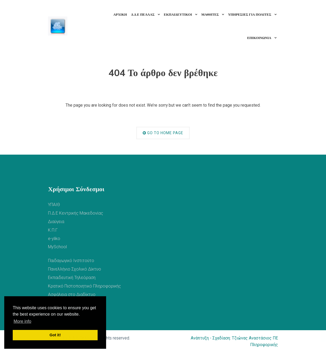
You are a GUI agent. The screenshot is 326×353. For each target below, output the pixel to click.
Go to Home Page (163, 133)
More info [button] (22, 321)
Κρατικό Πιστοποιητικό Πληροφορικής (84, 286)
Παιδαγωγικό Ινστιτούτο (71, 260)
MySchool (57, 246)
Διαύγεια (56, 221)
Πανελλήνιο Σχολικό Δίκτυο (74, 269)
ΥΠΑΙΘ (54, 204)
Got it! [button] (55, 335)
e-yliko (54, 238)
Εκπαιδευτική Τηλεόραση (71, 277)
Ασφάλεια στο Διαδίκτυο (71, 294)
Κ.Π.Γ (53, 230)
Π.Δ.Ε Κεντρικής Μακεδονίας (75, 213)
